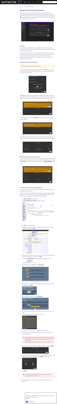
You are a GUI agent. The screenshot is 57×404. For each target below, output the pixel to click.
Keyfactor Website (25, 2)
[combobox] (49, 2)
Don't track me (31, 401)
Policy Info (27, 398)
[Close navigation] (16, 7)
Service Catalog (29, 2)
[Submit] (43, 2)
